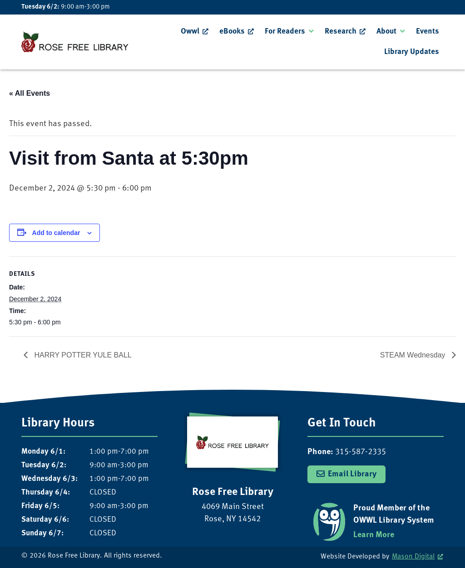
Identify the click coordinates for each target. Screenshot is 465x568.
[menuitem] (194, 31)
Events (427, 31)
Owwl (190, 31)
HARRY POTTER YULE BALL (82, 355)
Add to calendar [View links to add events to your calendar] (56, 232)
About (386, 31)
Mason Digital (413, 556)
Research (340, 31)
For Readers (285, 31)
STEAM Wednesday (413, 355)
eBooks (232, 31)
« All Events (29, 93)
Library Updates (411, 52)
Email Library (352, 474)
